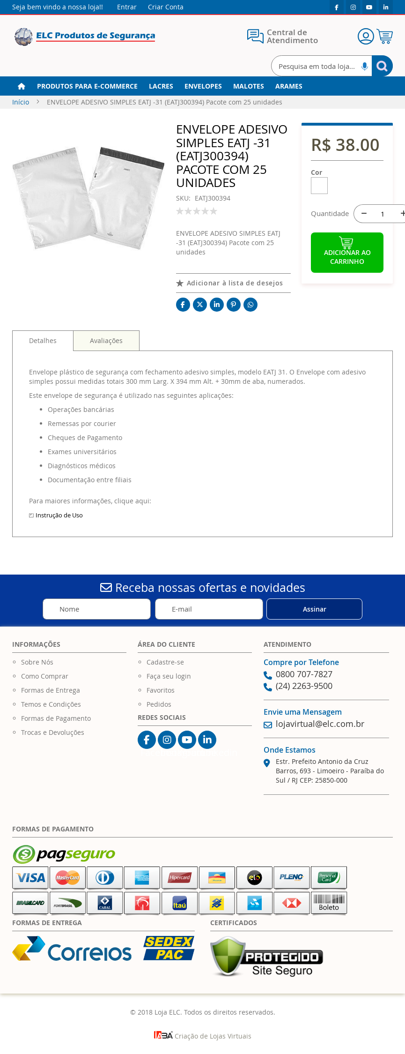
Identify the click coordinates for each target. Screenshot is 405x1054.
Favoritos (161, 690)
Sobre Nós (37, 662)
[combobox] (332, 65)
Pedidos (159, 704)
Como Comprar (44, 676)
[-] (362, 213)
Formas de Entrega (50, 690)
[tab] (43, 340)
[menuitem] (87, 86)
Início (20, 101)
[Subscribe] (314, 609)
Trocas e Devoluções (52, 732)
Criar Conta (166, 6)
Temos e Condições (51, 704)
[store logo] (84, 37)
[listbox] (347, 187)
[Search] (382, 65)
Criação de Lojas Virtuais (202, 1036)
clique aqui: (132, 500)
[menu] (202, 86)
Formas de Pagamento (56, 718)
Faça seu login (169, 676)
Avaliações (106, 340)
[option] (319, 185)
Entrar (127, 6)
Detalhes (43, 340)
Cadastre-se (165, 662)
